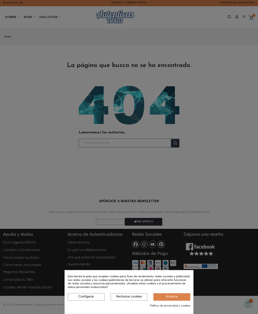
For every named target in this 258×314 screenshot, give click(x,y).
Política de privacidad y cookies (170, 306)
